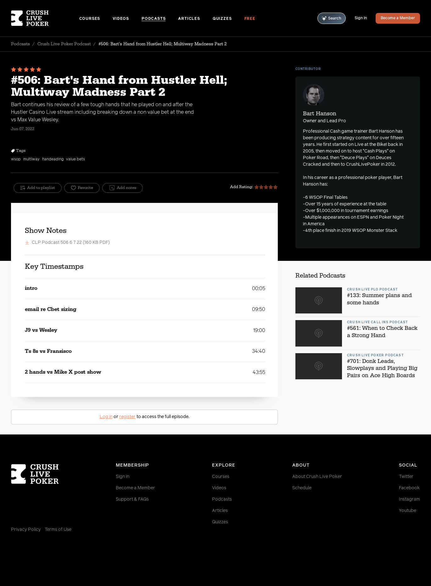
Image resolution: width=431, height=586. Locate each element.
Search (331, 18)
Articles (189, 19)
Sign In (361, 18)
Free (249, 19)
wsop (16, 159)
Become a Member (398, 18)
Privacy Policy (26, 529)
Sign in (122, 476)
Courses (89, 19)
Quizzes (222, 19)
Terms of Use (58, 529)
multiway (31, 159)
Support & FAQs (132, 499)
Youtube (407, 510)
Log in (106, 417)
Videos (121, 19)
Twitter (406, 476)
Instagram (409, 499)
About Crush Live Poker (317, 476)
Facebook (409, 488)
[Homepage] (45, 18)
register (127, 417)
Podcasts (153, 19)
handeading (53, 159)
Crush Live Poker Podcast (64, 44)
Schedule (301, 488)
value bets (75, 159)
